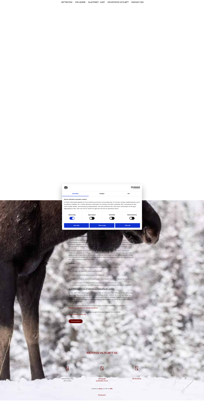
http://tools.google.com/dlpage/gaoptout (83, 308)
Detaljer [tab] (102, 193)
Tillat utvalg (102, 225)
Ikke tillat (76, 225)
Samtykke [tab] (75, 193)
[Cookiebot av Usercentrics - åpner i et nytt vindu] (132, 187)
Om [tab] (129, 193)
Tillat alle (127, 225)
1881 (110, 388)
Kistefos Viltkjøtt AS (102, 352)
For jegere (80, 2)
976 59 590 (102, 379)
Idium (101, 388)
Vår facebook (136, 379)
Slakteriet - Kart (96, 2)
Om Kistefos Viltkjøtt (118, 2)
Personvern (102, 395)
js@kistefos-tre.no (102, 381)
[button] (76, 321)
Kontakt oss (137, 2)
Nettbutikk (66, 2)
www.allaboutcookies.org (77, 314)
